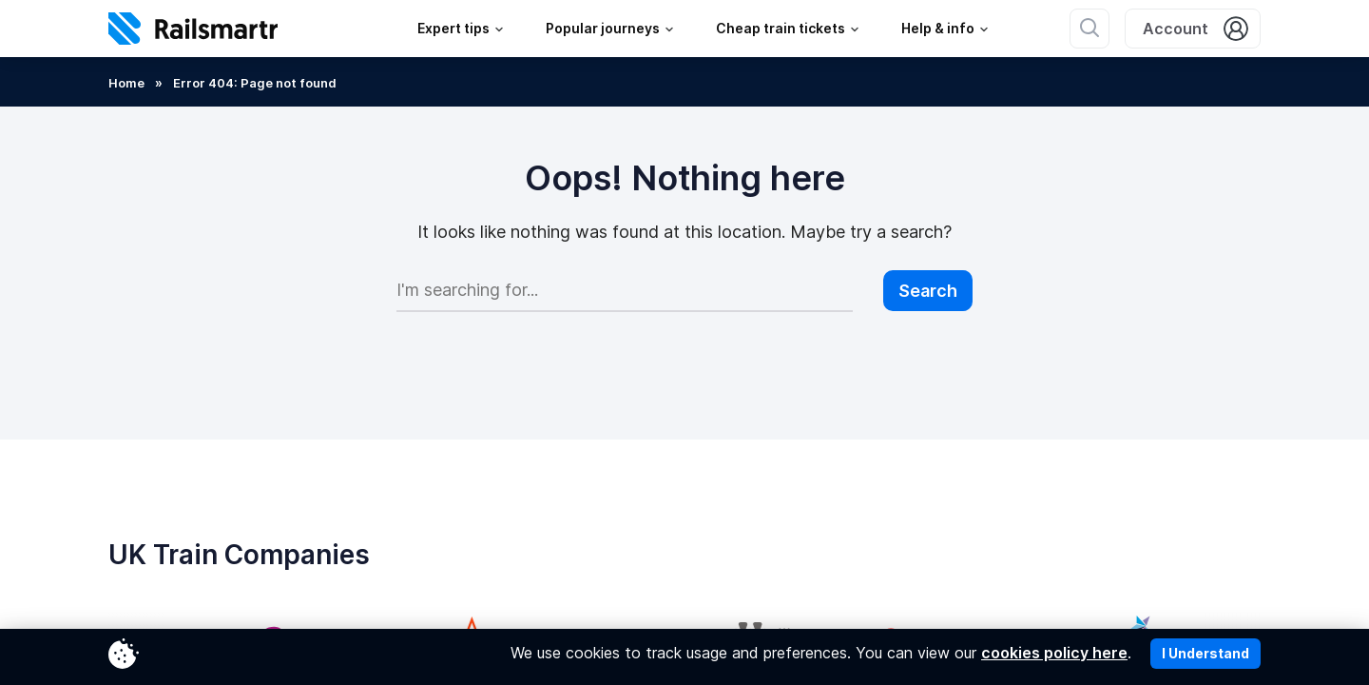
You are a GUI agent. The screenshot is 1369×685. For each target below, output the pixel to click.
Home (126, 82)
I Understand (1205, 653)
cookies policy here (1054, 652)
